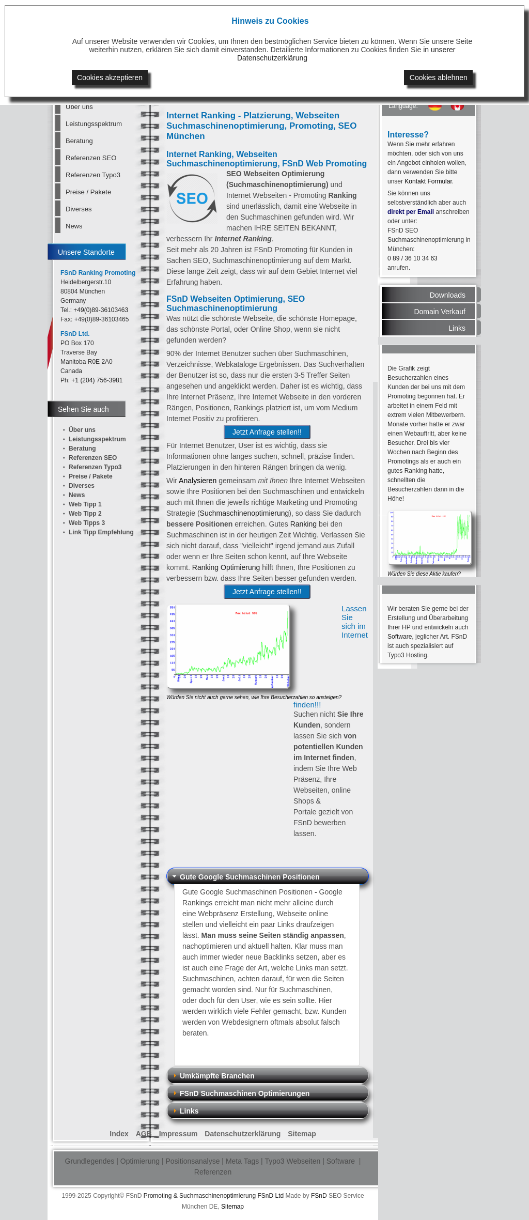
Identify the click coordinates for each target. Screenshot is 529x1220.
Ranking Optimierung (226, 567)
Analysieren (197, 480)
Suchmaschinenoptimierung (244, 513)
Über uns (79, 107)
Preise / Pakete (88, 192)
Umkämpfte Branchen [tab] (212, 1075)
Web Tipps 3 (87, 523)
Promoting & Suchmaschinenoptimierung (200, 1195)
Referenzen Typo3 (93, 175)
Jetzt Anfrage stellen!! (267, 432)
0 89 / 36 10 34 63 (412, 258)
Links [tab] (184, 1110)
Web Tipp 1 (85, 504)
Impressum (178, 1134)
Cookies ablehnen (439, 77)
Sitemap (302, 1134)
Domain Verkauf (439, 311)
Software (399, 636)
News (74, 226)
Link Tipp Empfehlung (101, 532)
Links (456, 328)
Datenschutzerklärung (243, 1134)
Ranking (303, 524)
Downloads (447, 295)
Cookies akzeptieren (110, 77)
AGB (144, 1134)
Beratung (79, 141)
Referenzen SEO (91, 158)
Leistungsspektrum (94, 124)
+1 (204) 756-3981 (96, 380)
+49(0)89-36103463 (100, 310)
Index (119, 1134)
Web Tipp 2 (85, 513)
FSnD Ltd (270, 1195)
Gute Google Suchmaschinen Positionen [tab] (245, 876)
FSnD (319, 1195)
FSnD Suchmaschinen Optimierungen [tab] (239, 1093)
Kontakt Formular (428, 181)
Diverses (79, 209)
